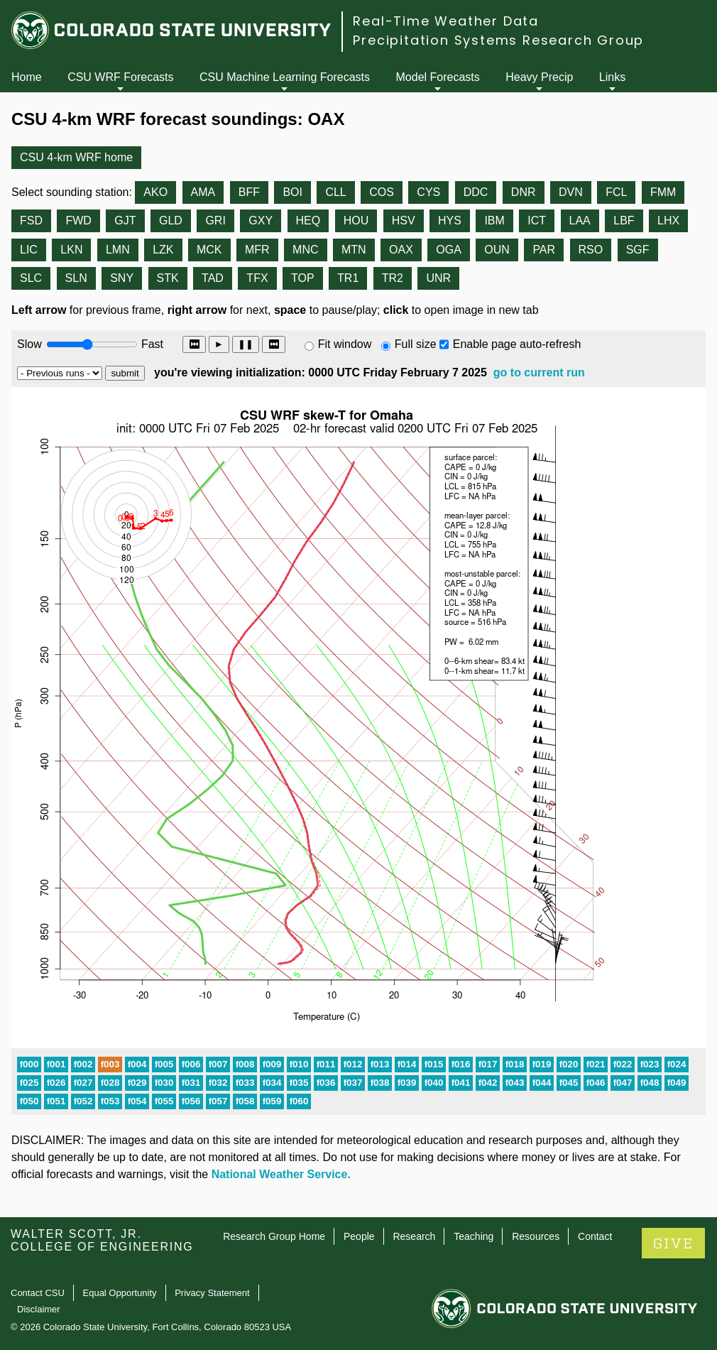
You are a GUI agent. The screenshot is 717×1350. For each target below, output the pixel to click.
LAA (580, 220)
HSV (403, 220)
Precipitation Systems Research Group (498, 40)
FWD (78, 220)
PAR (543, 250)
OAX (401, 250)
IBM (494, 220)
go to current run (539, 372)
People (359, 1236)
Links (612, 77)
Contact (595, 1236)
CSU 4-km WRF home (76, 157)
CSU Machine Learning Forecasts (284, 77)
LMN (118, 250)
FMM (663, 192)
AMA (203, 192)
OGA (448, 250)
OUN (497, 250)
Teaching (473, 1236)
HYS (449, 220)
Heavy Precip (539, 77)
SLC (31, 278)
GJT (125, 220)
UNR (438, 278)
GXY (260, 220)
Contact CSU (38, 1293)
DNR (523, 192)
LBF (623, 220)
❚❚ (245, 344)
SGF (638, 250)
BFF (249, 192)
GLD (170, 220)
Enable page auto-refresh (517, 344)
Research (414, 1236)
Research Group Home (274, 1236)
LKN (71, 250)
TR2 (392, 278)
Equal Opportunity (120, 1293)
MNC (305, 250)
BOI (292, 192)
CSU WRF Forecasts (120, 77)
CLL (335, 192)
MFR (257, 250)
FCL (616, 192)
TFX (257, 278)
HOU (356, 220)
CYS (428, 192)
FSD (31, 220)
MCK (209, 250)
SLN (76, 278)
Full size (416, 344)
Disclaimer (38, 1309)
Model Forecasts (438, 77)
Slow (29, 344)
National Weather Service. (281, 1174)
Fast (151, 344)
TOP (302, 278)
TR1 (347, 278)
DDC (476, 192)
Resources (535, 1236)
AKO (155, 192)
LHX (668, 220)
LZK (163, 250)
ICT (536, 220)
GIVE (673, 1244)
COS (381, 192)
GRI (215, 220)
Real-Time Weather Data (446, 21)
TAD (213, 278)
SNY (121, 278)
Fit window (345, 344)
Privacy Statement (212, 1293)
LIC (29, 250)
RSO (591, 250)
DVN (571, 192)
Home (26, 77)
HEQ (308, 220)
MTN (353, 250)
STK (168, 278)
